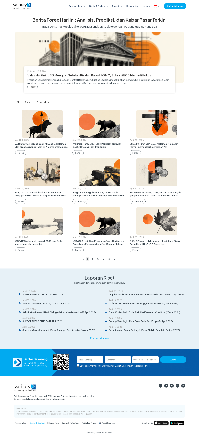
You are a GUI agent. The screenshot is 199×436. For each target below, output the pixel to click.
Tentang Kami (77, 6)
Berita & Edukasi (98, 6)
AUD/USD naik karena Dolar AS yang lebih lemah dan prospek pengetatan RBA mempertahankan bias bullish (41, 146)
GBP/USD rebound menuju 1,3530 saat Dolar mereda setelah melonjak (39, 242)
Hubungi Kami (132, 6)
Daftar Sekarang (175, 6)
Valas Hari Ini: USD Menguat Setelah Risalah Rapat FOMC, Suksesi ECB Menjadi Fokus (89, 75)
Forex (32, 86)
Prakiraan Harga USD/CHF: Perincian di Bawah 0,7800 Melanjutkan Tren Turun (96, 145)
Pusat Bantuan (107, 423)
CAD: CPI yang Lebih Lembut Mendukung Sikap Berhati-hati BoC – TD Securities (155, 242)
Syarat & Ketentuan (124, 365)
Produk (117, 6)
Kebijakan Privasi (142, 365)
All (17, 102)
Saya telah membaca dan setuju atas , (115, 365)
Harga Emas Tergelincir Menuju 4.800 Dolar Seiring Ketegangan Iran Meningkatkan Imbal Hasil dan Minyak (98, 195)
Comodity (43, 102)
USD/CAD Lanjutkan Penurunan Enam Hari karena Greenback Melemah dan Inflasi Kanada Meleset (98, 242)
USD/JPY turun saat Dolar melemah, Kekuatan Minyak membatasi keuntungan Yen (154, 145)
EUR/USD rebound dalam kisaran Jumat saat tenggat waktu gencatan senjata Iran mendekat (40, 194)
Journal (146, 6)
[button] (99, 338)
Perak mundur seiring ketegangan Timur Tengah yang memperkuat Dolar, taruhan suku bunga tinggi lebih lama (155, 195)
